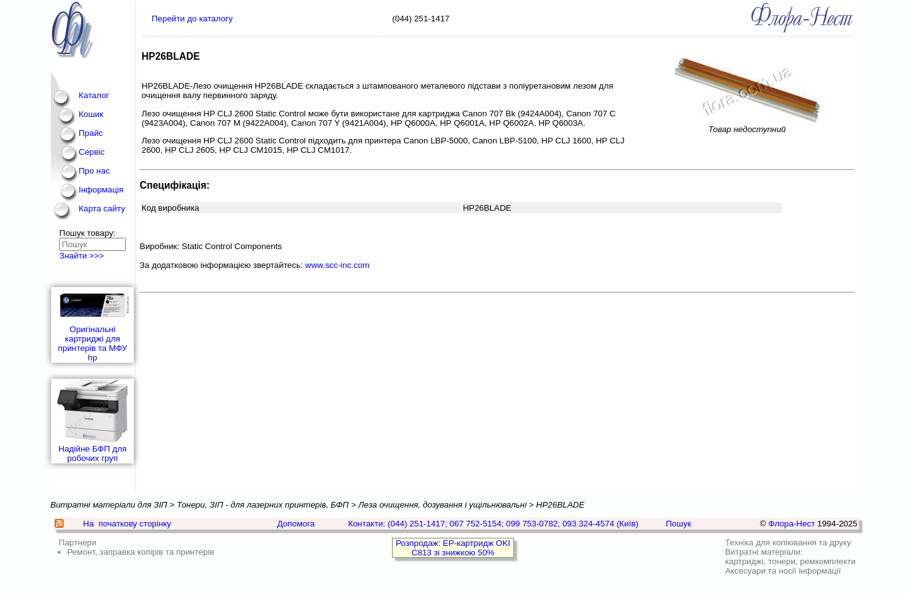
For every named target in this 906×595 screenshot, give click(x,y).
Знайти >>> (81, 255)
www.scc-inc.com (337, 265)
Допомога (296, 523)
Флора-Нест (791, 523)
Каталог (94, 95)
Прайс (91, 133)
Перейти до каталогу (192, 18)
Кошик (91, 114)
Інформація (101, 189)
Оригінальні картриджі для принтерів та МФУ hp (92, 324)
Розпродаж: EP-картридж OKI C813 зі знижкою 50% (453, 547)
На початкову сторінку (127, 523)
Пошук (678, 523)
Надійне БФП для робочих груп (92, 421)
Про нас (94, 170)
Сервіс (91, 152)
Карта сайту (102, 208)
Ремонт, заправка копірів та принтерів (141, 552)
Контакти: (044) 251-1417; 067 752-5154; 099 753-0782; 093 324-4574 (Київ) (493, 523)
